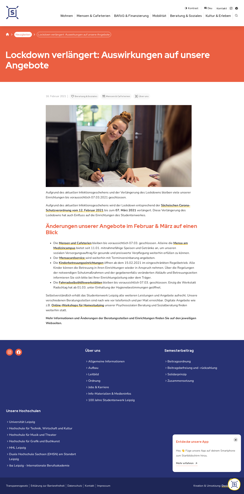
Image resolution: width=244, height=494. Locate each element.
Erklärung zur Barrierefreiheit (48, 486)
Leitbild (93, 374)
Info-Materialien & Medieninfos (109, 394)
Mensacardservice (72, 258)
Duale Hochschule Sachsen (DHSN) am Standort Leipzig (42, 456)
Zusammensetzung (180, 381)
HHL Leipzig (17, 448)
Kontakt (222, 8)
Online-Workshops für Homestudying (77, 305)
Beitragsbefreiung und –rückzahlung (192, 368)
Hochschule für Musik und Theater (32, 435)
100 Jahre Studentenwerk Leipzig (111, 400)
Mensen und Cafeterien (75, 243)
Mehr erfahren (184, 463)
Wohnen (66, 16)
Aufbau (93, 368)
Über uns (143, 96)
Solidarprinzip (176, 374)
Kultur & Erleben (218, 16)
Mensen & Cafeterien (93, 16)
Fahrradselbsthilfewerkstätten (80, 282)
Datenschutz (74, 486)
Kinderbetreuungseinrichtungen (81, 263)
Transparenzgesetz (17, 486)
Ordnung (94, 381)
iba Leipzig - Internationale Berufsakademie (39, 465)
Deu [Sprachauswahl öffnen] (208, 8)
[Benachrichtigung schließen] (235, 439)
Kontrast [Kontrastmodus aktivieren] (191, 8)
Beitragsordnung (179, 361)
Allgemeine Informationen (106, 361)
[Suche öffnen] (236, 15)
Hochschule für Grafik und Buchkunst (34, 441)
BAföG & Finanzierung (131, 16)
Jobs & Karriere (98, 387)
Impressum (103, 486)
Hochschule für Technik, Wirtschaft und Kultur (40, 428)
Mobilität (159, 16)
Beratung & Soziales (186, 16)
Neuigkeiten (23, 34)
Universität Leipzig (22, 422)
